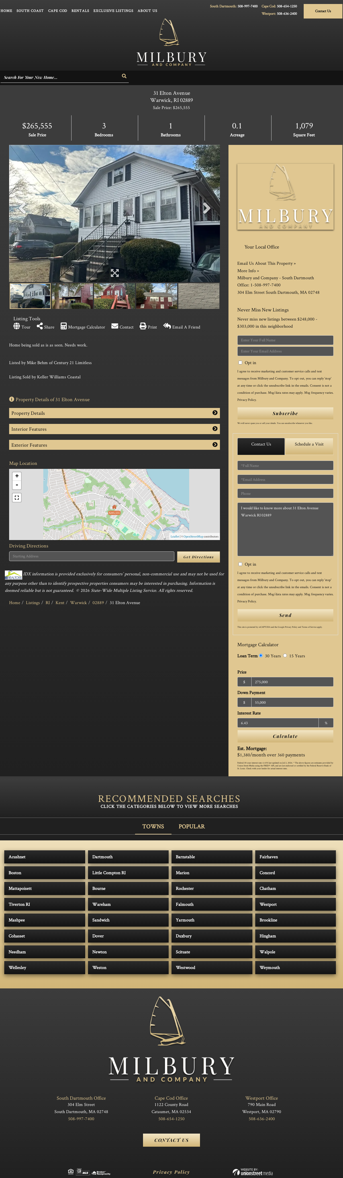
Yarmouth (185, 920)
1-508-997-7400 (265, 285)
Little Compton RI (109, 873)
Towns (153, 826)
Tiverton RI (19, 904)
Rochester (185, 888)
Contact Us (323, 11)
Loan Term (247, 656)
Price (241, 672)
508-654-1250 (287, 6)
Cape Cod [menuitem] (57, 10)
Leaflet (175, 536)
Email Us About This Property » (266, 263)
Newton (99, 952)
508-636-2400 (287, 13)
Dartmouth (102, 857)
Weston (99, 967)
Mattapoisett (20, 888)
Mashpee (17, 920)
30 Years (270, 656)
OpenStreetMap (193, 536)
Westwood (185, 967)
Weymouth (270, 967)
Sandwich (100, 920)
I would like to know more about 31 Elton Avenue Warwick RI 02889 (285, 529)
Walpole (267, 952)
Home (14, 603)
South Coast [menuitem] (30, 10)
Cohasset (17, 936)
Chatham (268, 888)
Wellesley (17, 967)
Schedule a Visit (309, 444)
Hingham (268, 936)
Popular (192, 826)
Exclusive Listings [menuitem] (113, 10)
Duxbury (183, 936)
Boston (15, 873)
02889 (98, 603)
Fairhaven (269, 857)
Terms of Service (309, 626)
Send (285, 615)
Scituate (183, 952)
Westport (268, 904)
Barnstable (185, 857)
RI (48, 603)
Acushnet (17, 857)
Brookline (268, 920)
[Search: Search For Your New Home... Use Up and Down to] (60, 78)
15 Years (294, 656)
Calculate (285, 736)
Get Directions (198, 557)
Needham (17, 952)
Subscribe (285, 413)
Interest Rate (249, 713)
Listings (33, 603)
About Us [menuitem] (147, 10)
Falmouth (184, 904)
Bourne (98, 888)
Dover (98, 936)
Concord (267, 873)
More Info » (248, 271)
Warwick (78, 603)
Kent (60, 603)
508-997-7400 (248, 6)
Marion (182, 873)
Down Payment (251, 692)
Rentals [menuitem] (80, 10)
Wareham (101, 904)
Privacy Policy (246, 399)
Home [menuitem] (6, 10)
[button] (124, 76)
